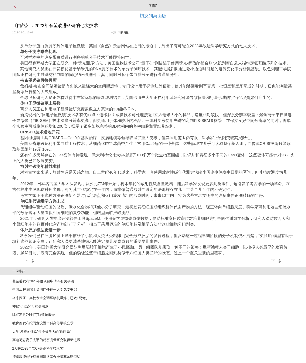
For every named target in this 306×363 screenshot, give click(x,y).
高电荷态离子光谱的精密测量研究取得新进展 (46, 340)
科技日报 (123, 32)
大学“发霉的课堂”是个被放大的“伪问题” (41, 331)
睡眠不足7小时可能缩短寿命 (33, 315)
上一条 (29, 261)
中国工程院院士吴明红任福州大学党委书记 (44, 289)
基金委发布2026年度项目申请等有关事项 (43, 281)
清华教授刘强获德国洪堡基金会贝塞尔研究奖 (46, 357)
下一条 (276, 261)
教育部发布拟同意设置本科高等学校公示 (43, 323)
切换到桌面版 (153, 15)
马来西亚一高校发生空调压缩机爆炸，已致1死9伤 (49, 298)
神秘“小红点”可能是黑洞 (30, 306)
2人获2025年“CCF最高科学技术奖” (38, 348)
